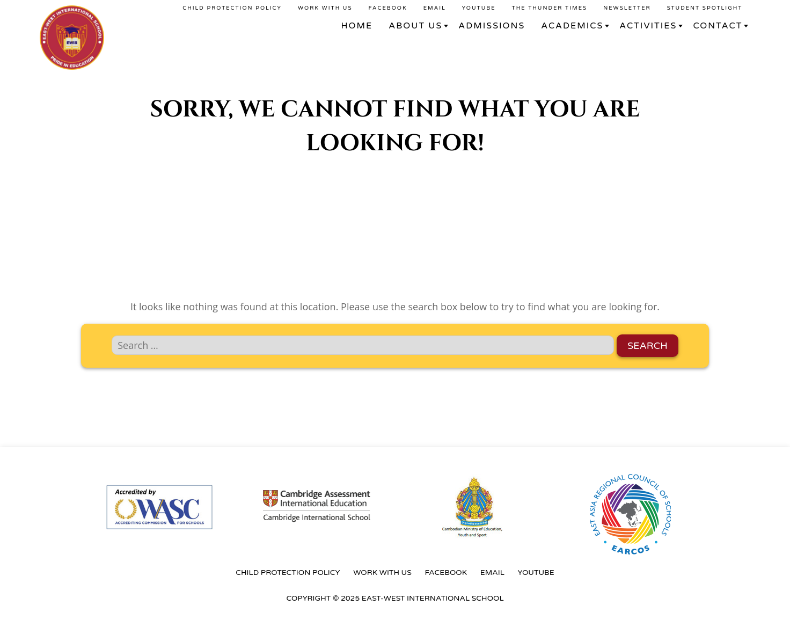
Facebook (388, 8)
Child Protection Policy (232, 8)
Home (357, 25)
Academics (572, 25)
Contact (717, 25)
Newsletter (627, 8)
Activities (648, 25)
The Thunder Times (550, 8)
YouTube (479, 8)
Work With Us (325, 8)
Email (434, 8)
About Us (415, 25)
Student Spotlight (705, 8)
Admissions (491, 25)
